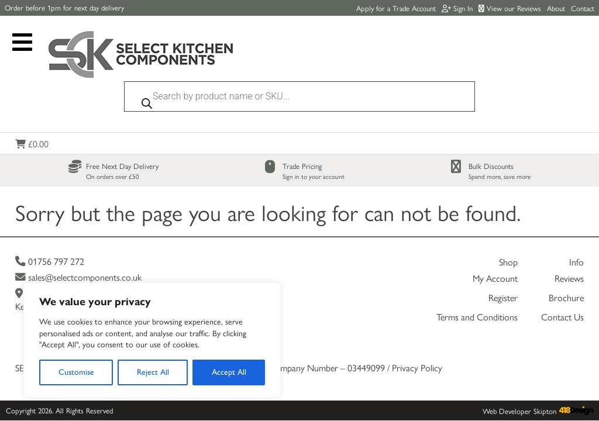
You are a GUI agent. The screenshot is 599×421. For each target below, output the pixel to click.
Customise (76, 372)
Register (503, 261)
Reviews (569, 242)
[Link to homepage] (141, 55)
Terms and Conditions (477, 280)
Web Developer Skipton (519, 374)
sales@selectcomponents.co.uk (78, 240)
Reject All (153, 372)
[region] (152, 340)
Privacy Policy (417, 331)
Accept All (229, 372)
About (556, 7)
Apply (396, 7)
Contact (582, 7)
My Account (495, 242)
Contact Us (562, 280)
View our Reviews (509, 7)
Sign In (457, 7)
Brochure (566, 261)
